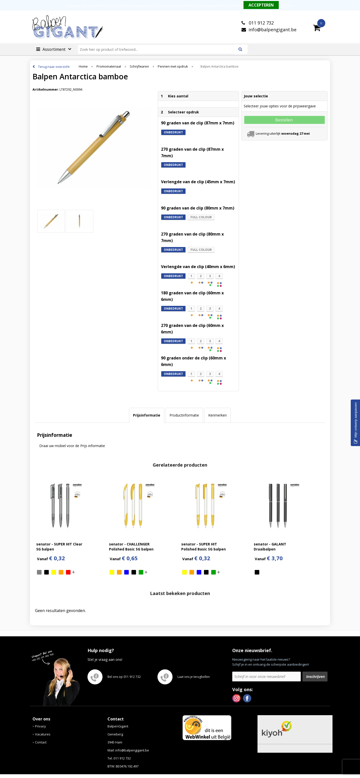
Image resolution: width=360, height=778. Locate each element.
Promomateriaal (108, 66)
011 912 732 (261, 23)
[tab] (146, 415)
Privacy (40, 726)
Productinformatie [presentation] (184, 415)
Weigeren (287, 5)
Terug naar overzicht (54, 66)
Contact (40, 742)
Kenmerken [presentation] (217, 415)
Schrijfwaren (139, 66)
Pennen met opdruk (173, 66)
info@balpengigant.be (272, 30)
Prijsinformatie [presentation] (146, 415)
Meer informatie (229, 5)
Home (83, 66)
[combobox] (158, 49)
